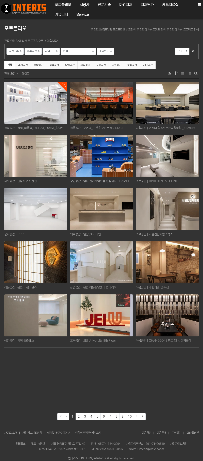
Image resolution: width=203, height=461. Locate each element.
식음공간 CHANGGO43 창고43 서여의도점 (163, 340)
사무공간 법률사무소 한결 (20, 181)
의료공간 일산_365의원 (85, 234)
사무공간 (85, 65)
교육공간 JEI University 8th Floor (93, 340)
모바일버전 (193, 432)
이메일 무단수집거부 (58, 432)
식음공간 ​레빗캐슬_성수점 (152, 287)
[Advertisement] (101, 380)
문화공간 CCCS (14, 234)
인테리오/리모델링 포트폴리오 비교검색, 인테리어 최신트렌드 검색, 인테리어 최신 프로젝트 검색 (145, 29)
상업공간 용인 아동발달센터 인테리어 (93, 287)
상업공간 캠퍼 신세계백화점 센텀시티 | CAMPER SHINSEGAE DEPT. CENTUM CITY (101, 181)
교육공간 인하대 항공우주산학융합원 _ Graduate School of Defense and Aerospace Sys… (167, 128)
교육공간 (101, 65)
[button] (193, 51)
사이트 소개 (10, 432)
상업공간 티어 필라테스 (19, 340)
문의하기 (176, 432)
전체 (9, 65)
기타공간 (148, 65)
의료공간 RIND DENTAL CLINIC (157, 181)
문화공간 (132, 65)
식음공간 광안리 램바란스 (20, 287)
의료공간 (116, 65)
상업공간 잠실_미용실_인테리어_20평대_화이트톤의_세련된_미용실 (35, 128)
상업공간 (70, 65)
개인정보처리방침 (32, 432)
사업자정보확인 (178, 443)
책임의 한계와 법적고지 (88, 432)
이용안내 (161, 432)
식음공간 (54, 65)
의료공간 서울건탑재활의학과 (154, 234)
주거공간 (23, 65)
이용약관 (146, 432)
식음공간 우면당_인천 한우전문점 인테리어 (96, 128)
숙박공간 (38, 65)
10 (130, 416)
